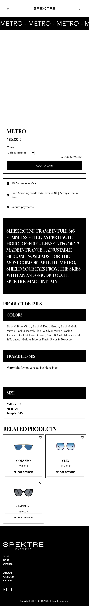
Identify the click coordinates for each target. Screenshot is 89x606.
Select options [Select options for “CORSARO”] (23, 472)
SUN (6, 556)
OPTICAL (8, 564)
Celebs (8, 580)
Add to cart (44, 165)
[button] (71, 157)
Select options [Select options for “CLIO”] (65, 472)
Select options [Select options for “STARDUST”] (23, 517)
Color (10, 147)
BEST (6, 560)
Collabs (9, 577)
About (7, 573)
